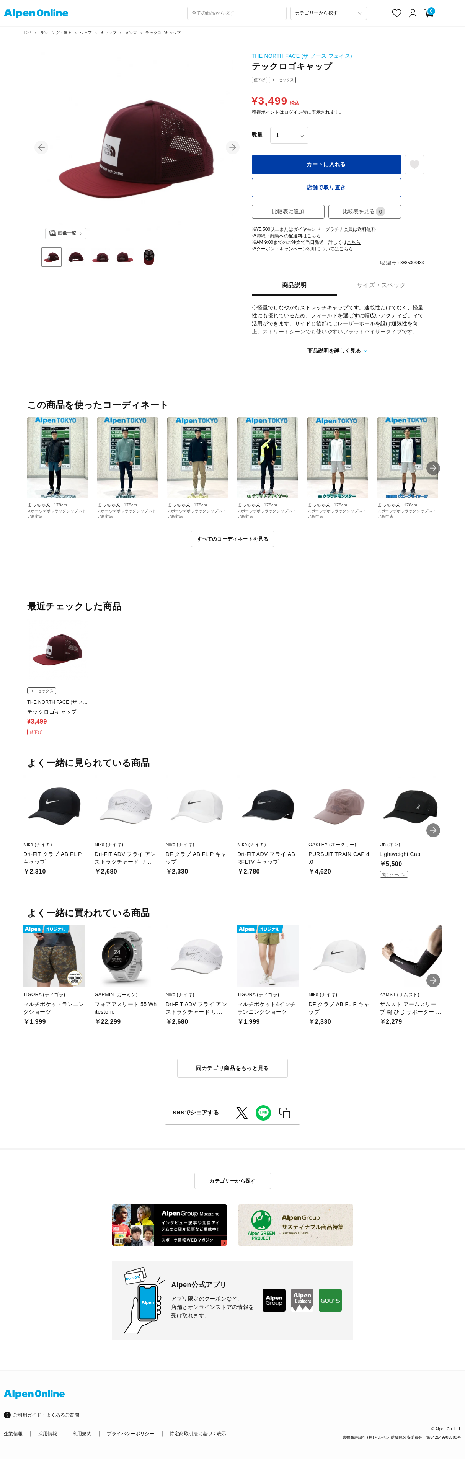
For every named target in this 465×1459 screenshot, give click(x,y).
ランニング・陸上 (56, 33)
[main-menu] (454, 13)
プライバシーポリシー (130, 1433)
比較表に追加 (288, 211)
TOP (27, 33)
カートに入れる (326, 164)
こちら (314, 236)
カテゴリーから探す (232, 1181)
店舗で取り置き (326, 187)
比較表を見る (364, 211)
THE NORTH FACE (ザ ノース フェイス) (302, 56)
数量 (257, 135)
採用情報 (47, 1433)
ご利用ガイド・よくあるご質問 (46, 1415)
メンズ (131, 33)
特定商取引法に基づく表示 (198, 1433)
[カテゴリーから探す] (328, 13)
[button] (41, 147)
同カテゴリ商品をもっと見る (232, 1068)
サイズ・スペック (381, 285)
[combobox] (237, 13)
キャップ (108, 33)
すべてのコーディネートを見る (232, 539)
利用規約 (82, 1433)
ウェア (86, 33)
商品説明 (294, 285)
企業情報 (13, 1433)
